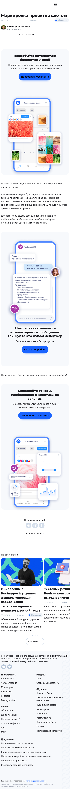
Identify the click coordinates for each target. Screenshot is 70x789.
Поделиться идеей (10, 719)
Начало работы (44, 693)
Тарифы (40, 726)
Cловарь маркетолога (47, 682)
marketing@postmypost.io (36, 781)
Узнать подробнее (35, 349)
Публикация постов (46, 704)
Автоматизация (9, 682)
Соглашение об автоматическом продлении (24, 751)
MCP (3, 732)
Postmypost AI (8, 700)
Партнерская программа (49, 730)
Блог (38, 678)
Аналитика (6, 691)
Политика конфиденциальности (17, 747)
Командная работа (46, 722)
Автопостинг (7, 678)
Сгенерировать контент (35, 415)
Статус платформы (10, 723)
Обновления (62, 20)
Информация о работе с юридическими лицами (26, 756)
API (3, 727)
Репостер (6, 695)
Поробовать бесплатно (35, 76)
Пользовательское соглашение (17, 743)
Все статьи (35, 641)
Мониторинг (7, 687)
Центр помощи (9, 714)
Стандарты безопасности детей (17, 764)
